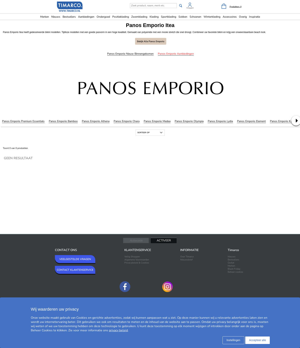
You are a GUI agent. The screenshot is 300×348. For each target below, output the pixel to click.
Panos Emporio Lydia (220, 121)
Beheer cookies (235, 271)
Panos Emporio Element (251, 121)
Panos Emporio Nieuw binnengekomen (130, 54)
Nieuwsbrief (186, 259)
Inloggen (190, 8)
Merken (44, 17)
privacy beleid (118, 330)
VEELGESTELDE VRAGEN (75, 259)
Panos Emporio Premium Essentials (23, 121)
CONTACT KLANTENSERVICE (75, 270)
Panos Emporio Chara (126, 121)
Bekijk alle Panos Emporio (150, 41)
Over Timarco (187, 256)
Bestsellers (69, 17)
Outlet (231, 262)
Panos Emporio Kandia (283, 121)
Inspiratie (254, 17)
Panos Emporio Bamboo (63, 121)
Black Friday (234, 268)
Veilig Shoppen (132, 256)
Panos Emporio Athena (95, 121)
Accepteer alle (257, 340)
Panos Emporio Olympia (189, 121)
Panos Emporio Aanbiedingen (176, 54)
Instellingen (233, 340)
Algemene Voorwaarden (136, 259)
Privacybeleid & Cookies (136, 262)
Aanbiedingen (86, 17)
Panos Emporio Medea (157, 121)
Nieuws (55, 17)
